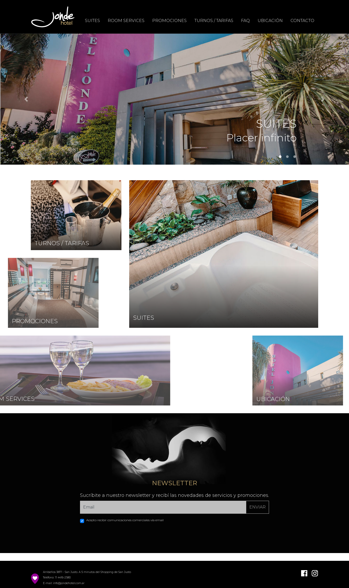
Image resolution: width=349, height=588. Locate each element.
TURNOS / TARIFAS (213, 20)
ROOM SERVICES (126, 20)
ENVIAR (257, 507)
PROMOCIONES (169, 20)
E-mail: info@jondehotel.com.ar (63, 583)
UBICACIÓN (270, 20)
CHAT (326, 313)
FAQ (245, 20)
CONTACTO (302, 20)
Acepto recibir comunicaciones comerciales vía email (125, 520)
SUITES (92, 20)
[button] (26, 99)
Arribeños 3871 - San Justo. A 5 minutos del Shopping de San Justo (87, 572)
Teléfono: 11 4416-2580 (57, 577)
